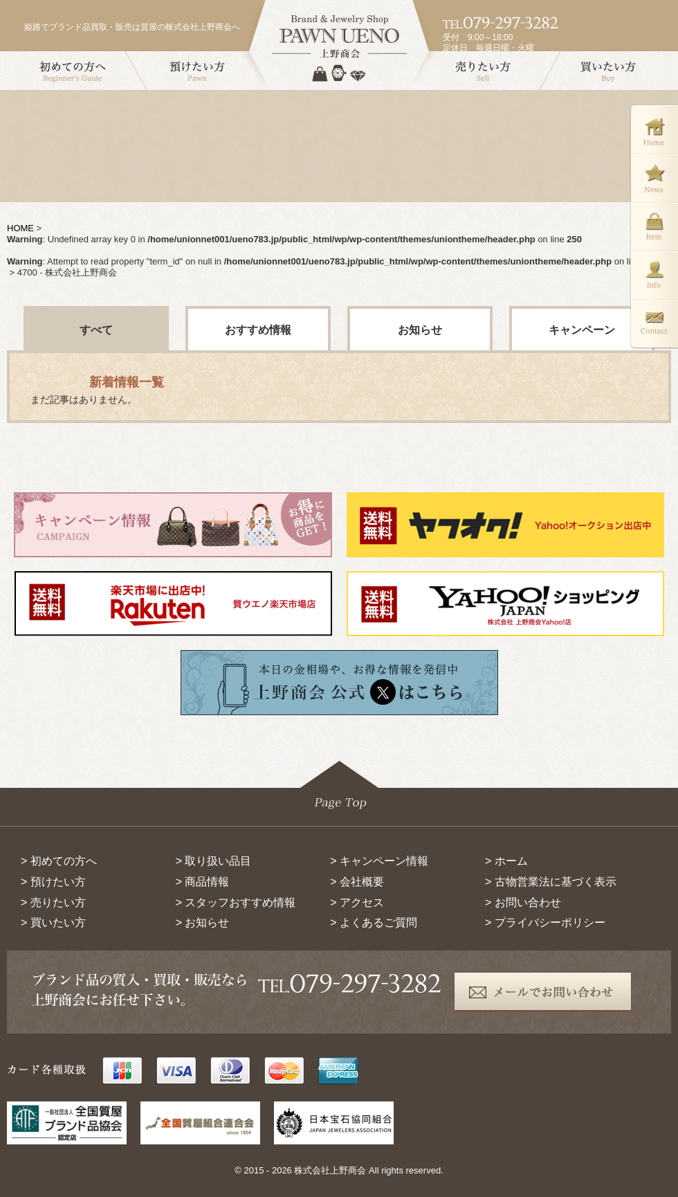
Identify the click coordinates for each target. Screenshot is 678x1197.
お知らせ (420, 330)
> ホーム (506, 861)
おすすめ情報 (258, 330)
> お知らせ (203, 922)
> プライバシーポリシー (545, 922)
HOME (20, 228)
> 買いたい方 (53, 922)
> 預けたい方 (53, 882)
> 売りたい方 (53, 902)
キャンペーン (582, 330)
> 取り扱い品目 (214, 861)
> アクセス (357, 902)
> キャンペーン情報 (379, 861)
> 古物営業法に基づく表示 (550, 882)
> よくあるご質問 (373, 922)
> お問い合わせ (523, 902)
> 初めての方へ (59, 861)
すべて (96, 330)
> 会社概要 (357, 882)
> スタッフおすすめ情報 (236, 902)
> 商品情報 (203, 882)
